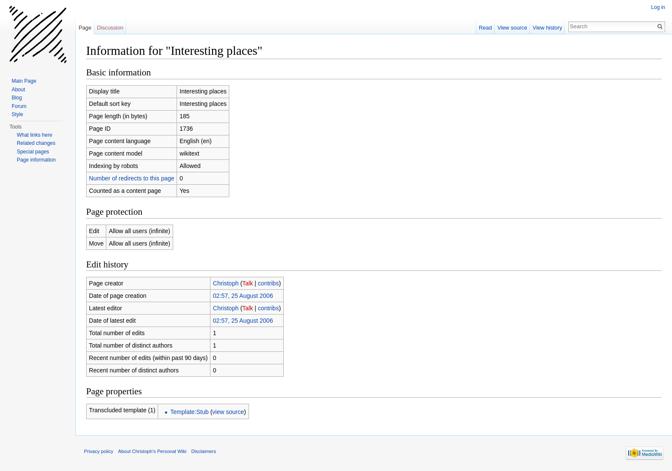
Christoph (226, 283)
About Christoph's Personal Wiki (152, 451)
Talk (247, 283)
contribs (268, 283)
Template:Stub (189, 411)
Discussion (110, 27)
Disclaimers (203, 451)
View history (547, 27)
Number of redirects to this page (131, 178)
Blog (17, 98)
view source (228, 411)
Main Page (24, 81)
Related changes (36, 143)
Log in (658, 7)
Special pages (33, 152)
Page (84, 27)
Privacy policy (98, 451)
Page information (36, 160)
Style (17, 114)
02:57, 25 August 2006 (243, 295)
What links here (34, 135)
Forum (19, 106)
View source (512, 27)
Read (485, 27)
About (18, 90)
